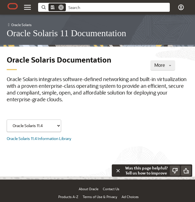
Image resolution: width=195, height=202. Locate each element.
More (162, 65)
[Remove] (61, 7)
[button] (181, 7)
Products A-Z (68, 196)
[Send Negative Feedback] (175, 171)
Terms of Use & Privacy (100, 196)
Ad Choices (130, 196)
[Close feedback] (118, 171)
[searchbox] (117, 7)
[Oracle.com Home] (12, 6)
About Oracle (88, 189)
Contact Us (111, 189)
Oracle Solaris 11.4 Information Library (39, 138)
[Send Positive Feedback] (186, 171)
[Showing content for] (34, 126)
